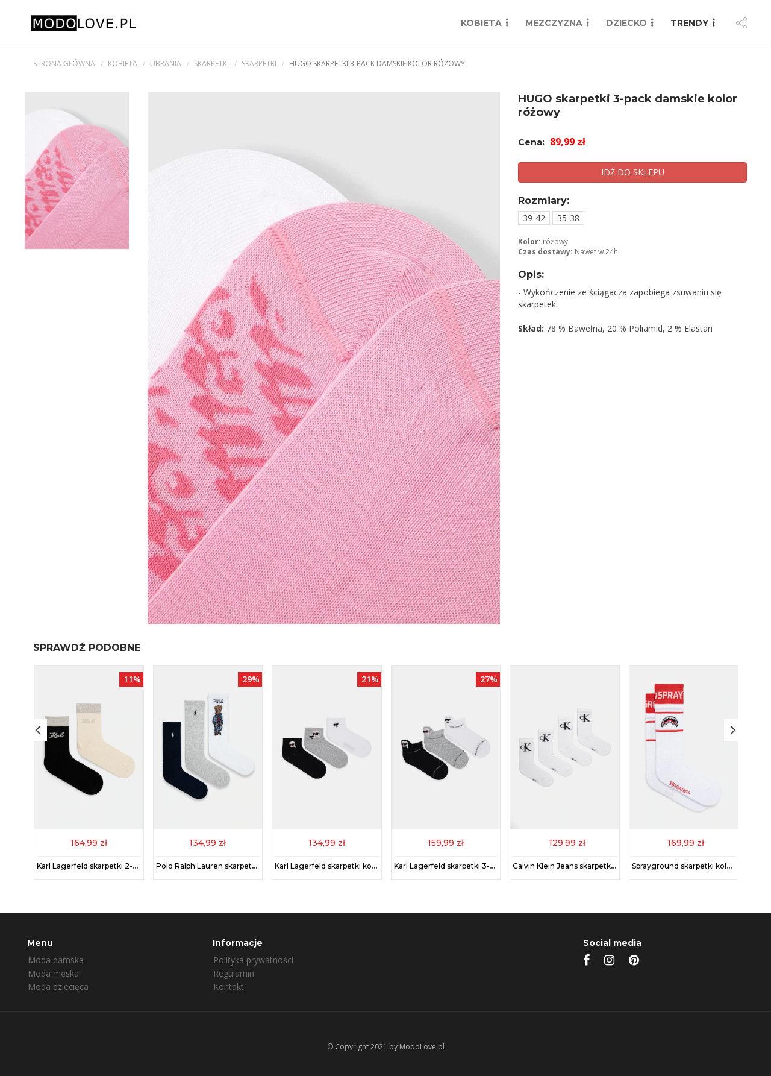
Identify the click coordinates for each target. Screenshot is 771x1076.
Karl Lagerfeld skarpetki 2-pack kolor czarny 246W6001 (137, 865)
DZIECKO (626, 22)
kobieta (122, 63)
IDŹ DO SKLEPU (632, 172)
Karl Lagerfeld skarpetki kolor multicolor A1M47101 (365, 865)
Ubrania (165, 63)
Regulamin (233, 973)
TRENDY (689, 22)
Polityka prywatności (253, 960)
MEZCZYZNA (553, 22)
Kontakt (228, 986)
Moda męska (53, 973)
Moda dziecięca (58, 986)
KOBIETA (481, 22)
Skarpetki (211, 63)
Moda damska (56, 960)
